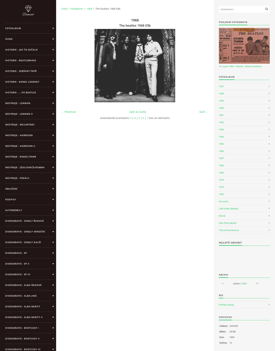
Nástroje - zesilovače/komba (25, 167)
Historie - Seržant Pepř (21, 71)
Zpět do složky (137, 111)
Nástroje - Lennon (17, 103)
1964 (221, 136)
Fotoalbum (13, 28)
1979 (221, 187)
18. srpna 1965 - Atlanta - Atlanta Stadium (240, 66)
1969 (221, 172)
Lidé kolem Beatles (228, 208)
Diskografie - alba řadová (23, 285)
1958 (221, 93)
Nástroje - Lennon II (19, 113)
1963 (221, 129)
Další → (203, 111)
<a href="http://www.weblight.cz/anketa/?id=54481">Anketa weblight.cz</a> (244, 257)
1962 (221, 122)
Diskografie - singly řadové (24, 220)
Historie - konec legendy (22, 81)
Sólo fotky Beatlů (228, 223)
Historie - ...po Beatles (20, 92)
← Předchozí (68, 111)
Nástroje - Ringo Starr (20, 156)
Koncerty (223, 201)
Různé (222, 215)
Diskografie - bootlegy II (22, 338)
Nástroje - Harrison (19, 135)
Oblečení (11, 188)
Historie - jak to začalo (21, 49)
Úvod (9, 39)
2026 (244, 283)
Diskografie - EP (16, 253)
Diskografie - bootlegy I (22, 327)
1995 (221, 194)
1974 (221, 179)
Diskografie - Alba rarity (22, 306)
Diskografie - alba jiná (21, 295)
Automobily (13, 210)
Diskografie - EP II (17, 263)
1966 (221, 151)
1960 (221, 107)
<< (223, 283)
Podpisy (10, 199)
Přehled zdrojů (226, 304)
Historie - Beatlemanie (20, 60)
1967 (221, 158)
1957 (221, 86)
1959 (221, 100)
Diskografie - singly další (23, 242)
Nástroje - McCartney (20, 124)
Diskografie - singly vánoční (25, 231)
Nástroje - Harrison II (20, 146)
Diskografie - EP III (17, 274)
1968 (89, 8)
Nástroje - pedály (17, 178)
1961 (221, 115)
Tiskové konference (229, 230)
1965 (221, 143)
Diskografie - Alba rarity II (24, 317)
